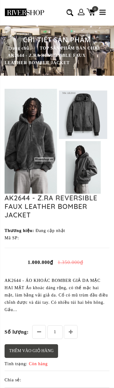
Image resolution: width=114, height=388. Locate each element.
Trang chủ (18, 48)
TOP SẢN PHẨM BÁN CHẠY (70, 48)
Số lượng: (17, 331)
